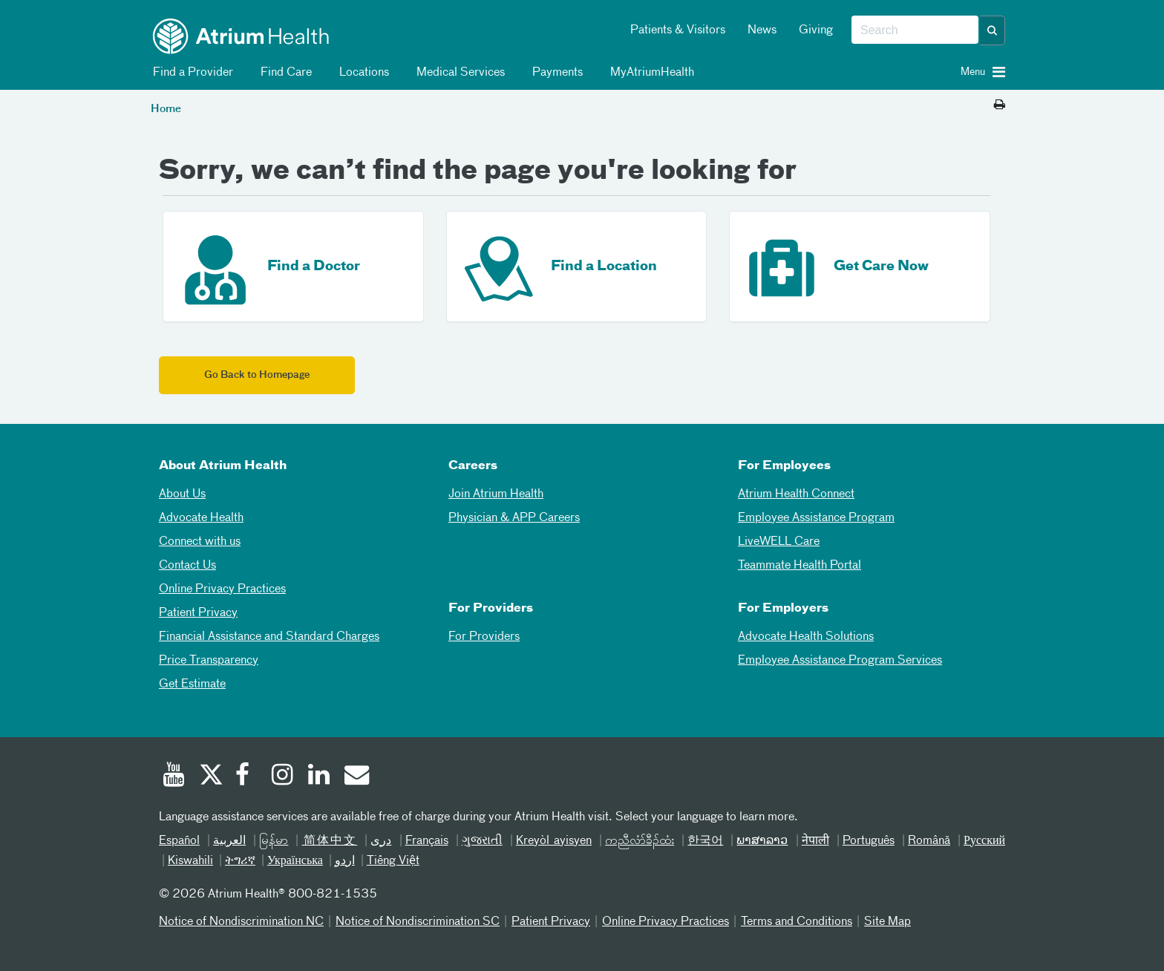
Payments (555, 73)
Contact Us (187, 566)
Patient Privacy (198, 613)
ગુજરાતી (482, 841)
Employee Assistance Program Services (840, 661)
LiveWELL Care (779, 542)
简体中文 (329, 841)
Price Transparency (208, 661)
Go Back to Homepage (257, 375)
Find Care (283, 73)
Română (929, 841)
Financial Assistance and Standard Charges (269, 637)
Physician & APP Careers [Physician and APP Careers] (514, 518)
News (762, 30)
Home (166, 109)
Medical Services (458, 73)
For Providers (484, 637)
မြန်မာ (273, 841)
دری (380, 841)
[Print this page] (999, 105)
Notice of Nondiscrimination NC (241, 922)
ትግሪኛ (240, 861)
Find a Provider (190, 73)
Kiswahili (190, 861)
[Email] (355, 776)
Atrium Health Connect (796, 494)
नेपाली (815, 841)
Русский (984, 841)
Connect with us (200, 542)
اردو (345, 861)
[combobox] (914, 30)
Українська (295, 861)
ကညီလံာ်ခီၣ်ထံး (639, 841)
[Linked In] (319, 776)
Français (426, 841)
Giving (816, 30)
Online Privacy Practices (222, 589)
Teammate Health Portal (799, 566)
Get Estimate (192, 684)
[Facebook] (246, 776)
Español (179, 841)
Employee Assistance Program (816, 518)
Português (869, 841)
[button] (992, 30)
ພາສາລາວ (762, 841)
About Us (182, 494)
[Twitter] (210, 776)
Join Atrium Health (495, 494)
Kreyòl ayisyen (554, 841)
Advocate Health (201, 518)
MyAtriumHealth (649, 73)
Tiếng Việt (393, 861)
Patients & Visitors (677, 30)
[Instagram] (283, 776)
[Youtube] (174, 776)
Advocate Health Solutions (806, 637)
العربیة (229, 841)
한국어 (705, 841)
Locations (361, 73)
